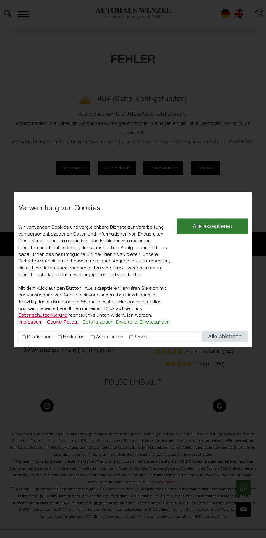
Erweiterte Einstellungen (143, 384)
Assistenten (109, 399)
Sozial (141, 399)
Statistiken (39, 399)
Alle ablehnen (225, 399)
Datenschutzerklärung (42, 377)
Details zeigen (98, 384)
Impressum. (30, 384)
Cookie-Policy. (62, 384)
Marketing (74, 399)
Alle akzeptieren (212, 288)
